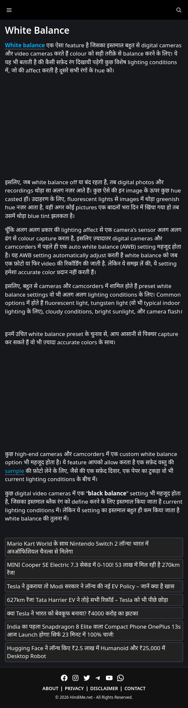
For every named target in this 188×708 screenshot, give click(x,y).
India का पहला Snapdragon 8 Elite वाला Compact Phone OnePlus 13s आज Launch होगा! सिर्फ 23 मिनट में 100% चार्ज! (94, 630)
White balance (25, 45)
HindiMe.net (81, 697)
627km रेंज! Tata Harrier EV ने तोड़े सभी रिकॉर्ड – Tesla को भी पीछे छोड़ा (87, 600)
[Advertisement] (94, 126)
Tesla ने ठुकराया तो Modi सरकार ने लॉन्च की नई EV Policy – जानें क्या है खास (90, 586)
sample (14, 471)
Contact (135, 688)
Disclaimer (104, 688)
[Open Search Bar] (179, 10)
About (50, 688)
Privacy (74, 688)
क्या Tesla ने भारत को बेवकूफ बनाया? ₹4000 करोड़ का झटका (72, 613)
